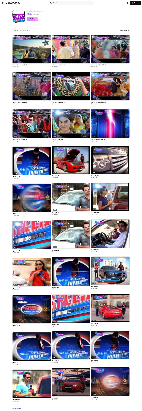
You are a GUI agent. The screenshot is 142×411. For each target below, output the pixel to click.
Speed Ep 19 (95, 249)
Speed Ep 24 (95, 212)
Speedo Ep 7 (16, 399)
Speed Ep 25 (16, 176)
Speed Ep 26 (95, 176)
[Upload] (127, 3)
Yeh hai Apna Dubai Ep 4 (20, 139)
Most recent (124, 30)
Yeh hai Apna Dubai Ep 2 (98, 139)
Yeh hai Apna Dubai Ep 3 (98, 102)
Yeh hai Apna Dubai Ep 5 (98, 65)
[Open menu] (2, 3)
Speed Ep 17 (16, 288)
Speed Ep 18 (94, 286)
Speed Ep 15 (55, 287)
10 (20, 409)
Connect (135, 3)
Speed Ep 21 (16, 251)
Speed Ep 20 (56, 213)
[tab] (15, 30)
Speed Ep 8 (94, 397)
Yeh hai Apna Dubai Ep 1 (59, 139)
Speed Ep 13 (55, 361)
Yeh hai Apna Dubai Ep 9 (59, 102)
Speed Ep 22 (16, 213)
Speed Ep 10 (55, 398)
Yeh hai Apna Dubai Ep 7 (59, 65)
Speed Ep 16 (55, 324)
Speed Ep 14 (16, 325)
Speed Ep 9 (94, 360)
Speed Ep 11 (16, 362)
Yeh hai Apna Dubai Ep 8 (20, 65)
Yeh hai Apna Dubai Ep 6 (20, 102)
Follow (32, 19)
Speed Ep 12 (94, 324)
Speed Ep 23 (55, 176)
